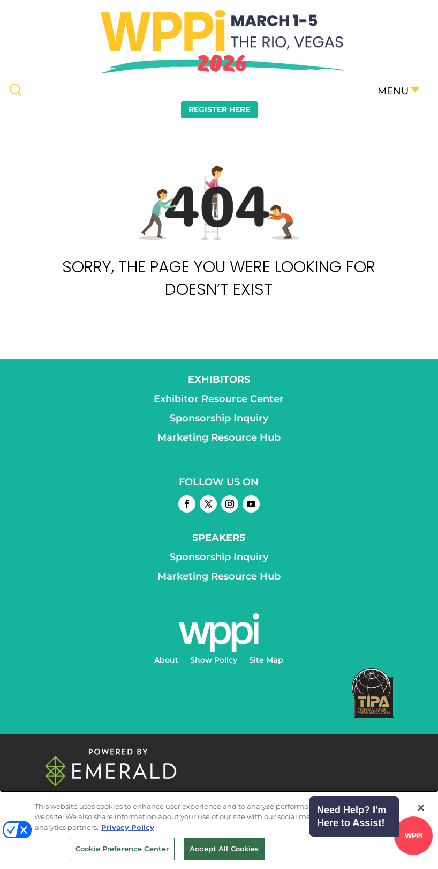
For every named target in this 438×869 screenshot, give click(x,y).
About (166, 660)
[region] (219, 830)
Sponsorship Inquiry (219, 418)
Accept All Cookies (224, 848)
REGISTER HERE (219, 109)
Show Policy (213, 660)
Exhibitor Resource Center (219, 399)
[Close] (421, 808)
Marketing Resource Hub (219, 437)
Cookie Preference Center (122, 848)
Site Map (266, 660)
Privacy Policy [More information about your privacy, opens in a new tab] (127, 827)
